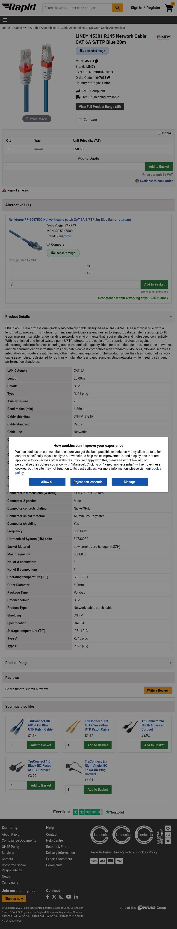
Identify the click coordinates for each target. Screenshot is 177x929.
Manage (130, 482)
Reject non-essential (88, 482)
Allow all (47, 482)
